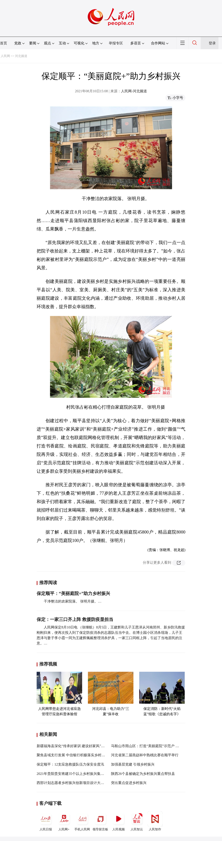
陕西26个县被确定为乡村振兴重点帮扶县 (143, 774)
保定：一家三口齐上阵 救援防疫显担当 (75, 619)
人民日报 (46, 821)
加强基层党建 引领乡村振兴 (133, 764)
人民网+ (64, 821)
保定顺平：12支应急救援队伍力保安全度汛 (70, 764)
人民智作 (155, 821)
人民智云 (137, 821)
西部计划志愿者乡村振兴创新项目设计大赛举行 (74, 783)
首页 (3, 43)
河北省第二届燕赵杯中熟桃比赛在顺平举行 (144, 755)
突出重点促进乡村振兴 (129, 783)
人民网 (5, 56)
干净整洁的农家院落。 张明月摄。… (72, 601)
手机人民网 (82, 821)
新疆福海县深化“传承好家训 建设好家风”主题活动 (76, 746)
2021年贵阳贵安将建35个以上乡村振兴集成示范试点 (77, 774)
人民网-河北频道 (134, 91)
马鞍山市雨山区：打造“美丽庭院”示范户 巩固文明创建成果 (157, 746)
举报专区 (116, 43)
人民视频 (118, 821)
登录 (212, 43)
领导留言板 (100, 821)
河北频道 (21, 56)
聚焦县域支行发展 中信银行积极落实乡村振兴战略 (76, 755)
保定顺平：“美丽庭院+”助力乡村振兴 (73, 593)
